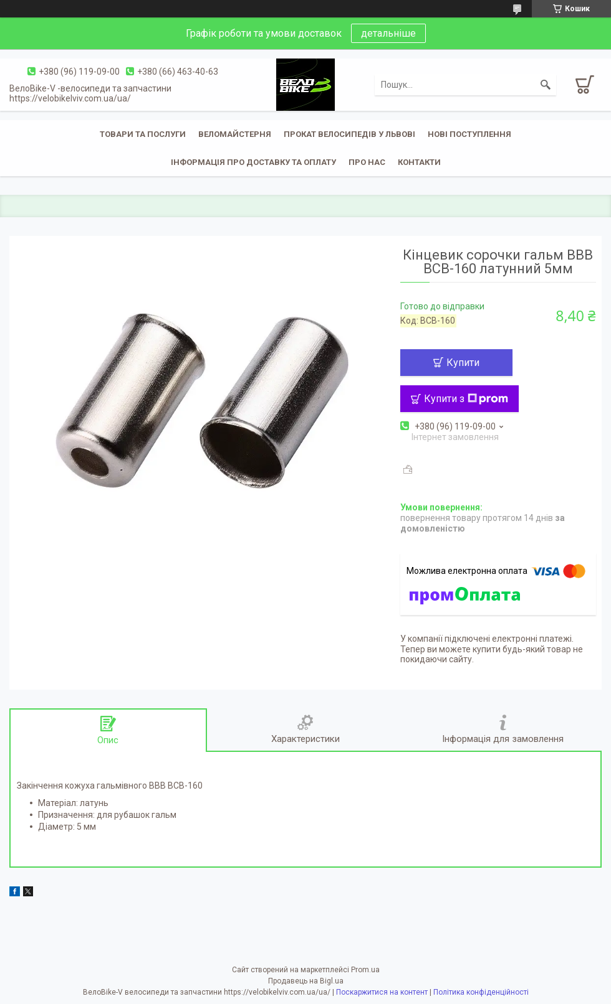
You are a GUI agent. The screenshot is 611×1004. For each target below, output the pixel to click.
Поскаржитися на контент (382, 992)
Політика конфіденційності (481, 992)
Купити (462, 362)
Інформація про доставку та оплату (253, 162)
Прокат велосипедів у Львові (349, 134)
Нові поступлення (469, 134)
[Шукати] (546, 85)
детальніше (388, 33)
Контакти (419, 162)
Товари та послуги (143, 134)
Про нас (367, 162)
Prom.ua (365, 969)
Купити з (466, 399)
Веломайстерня (234, 134)
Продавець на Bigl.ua (306, 981)
